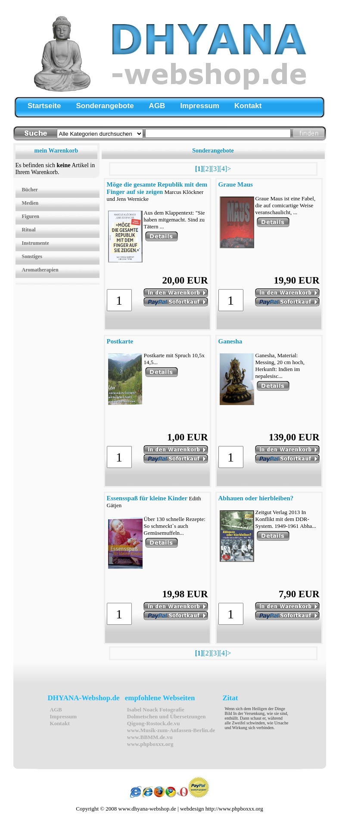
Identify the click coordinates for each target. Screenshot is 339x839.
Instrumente (35, 243)
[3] (215, 168)
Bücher (30, 190)
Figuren (30, 216)
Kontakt (247, 106)
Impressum (199, 106)
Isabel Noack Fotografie (155, 709)
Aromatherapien (40, 270)
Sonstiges (32, 256)
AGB (157, 106)
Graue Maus (235, 184)
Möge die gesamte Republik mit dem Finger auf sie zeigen (157, 188)
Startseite (44, 106)
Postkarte (120, 341)
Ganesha (230, 341)
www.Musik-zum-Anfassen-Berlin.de (171, 730)
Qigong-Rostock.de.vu (153, 723)
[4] (223, 168)
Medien (30, 203)
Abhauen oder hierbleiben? (256, 498)
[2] (207, 168)
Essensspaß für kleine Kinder (147, 498)
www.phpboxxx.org (150, 744)
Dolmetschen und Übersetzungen (166, 716)
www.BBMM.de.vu (150, 737)
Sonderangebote (105, 106)
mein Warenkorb (56, 150)
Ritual (29, 230)
